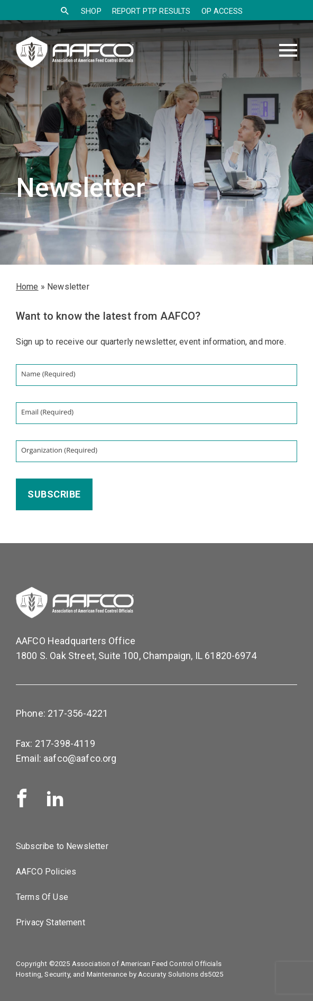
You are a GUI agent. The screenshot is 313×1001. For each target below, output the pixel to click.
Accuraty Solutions (168, 974)
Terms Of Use (42, 897)
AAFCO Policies (46, 872)
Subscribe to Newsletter (62, 846)
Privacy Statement (50, 922)
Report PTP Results (151, 11)
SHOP (91, 11)
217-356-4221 (78, 713)
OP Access (222, 11)
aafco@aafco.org (79, 758)
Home (27, 287)
